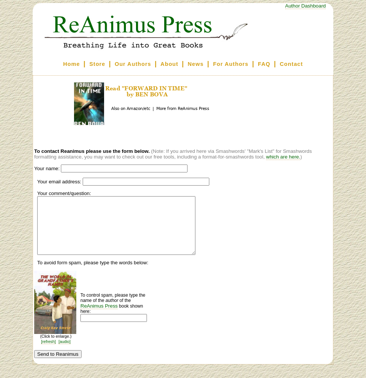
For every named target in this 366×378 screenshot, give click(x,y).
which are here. (283, 157)
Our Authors (133, 64)
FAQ (264, 64)
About (169, 64)
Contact (291, 64)
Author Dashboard (305, 6)
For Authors (230, 64)
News (196, 64)
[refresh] (48, 353)
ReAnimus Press (99, 317)
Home (71, 64)
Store (97, 64)
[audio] (65, 353)
